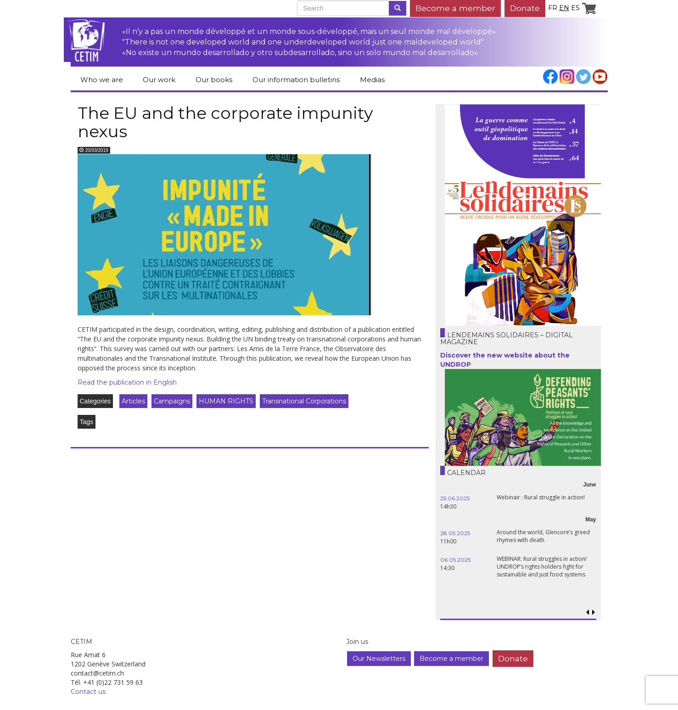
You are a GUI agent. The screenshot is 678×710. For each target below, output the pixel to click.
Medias (372, 79)
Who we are (101, 79)
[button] (593, 612)
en (564, 8)
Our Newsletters (379, 658)
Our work (159, 79)
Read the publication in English (127, 382)
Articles (133, 401)
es (575, 8)
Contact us (88, 692)
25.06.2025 (455, 498)
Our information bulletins (296, 79)
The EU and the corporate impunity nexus (225, 122)
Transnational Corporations (304, 401)
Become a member (455, 8)
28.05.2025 (455, 533)
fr (552, 8)
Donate (525, 8)
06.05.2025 (455, 559)
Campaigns (172, 401)
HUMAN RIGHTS (226, 401)
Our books (214, 79)
